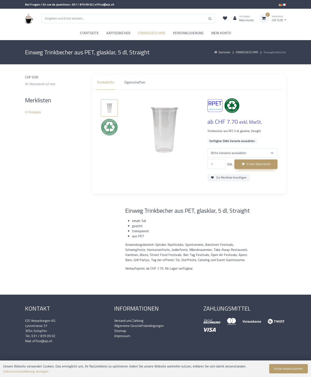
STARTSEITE (89, 32)
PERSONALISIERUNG (188, 32)
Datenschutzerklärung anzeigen (25, 371)
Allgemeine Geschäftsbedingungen (139, 325)
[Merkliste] (225, 18)
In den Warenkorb (256, 164)
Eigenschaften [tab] (134, 82)
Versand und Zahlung (129, 320)
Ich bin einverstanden (288, 368)
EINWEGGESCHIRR (151, 32)
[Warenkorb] (272, 18)
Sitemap (120, 330)
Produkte (33, 112)
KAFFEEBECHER (118, 32)
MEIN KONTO (221, 32)
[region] (189, 82)
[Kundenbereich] (242, 18)
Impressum (122, 335)
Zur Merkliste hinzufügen (228, 177)
